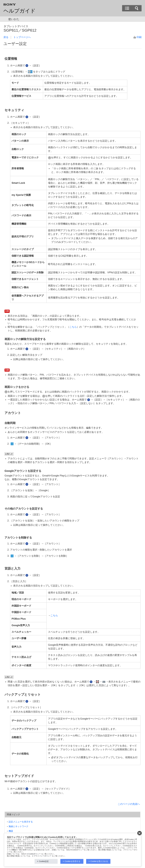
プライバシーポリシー (42, 856)
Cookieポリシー (34, 854)
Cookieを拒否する (72, 861)
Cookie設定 (44, 861)
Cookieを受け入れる (99, 861)
